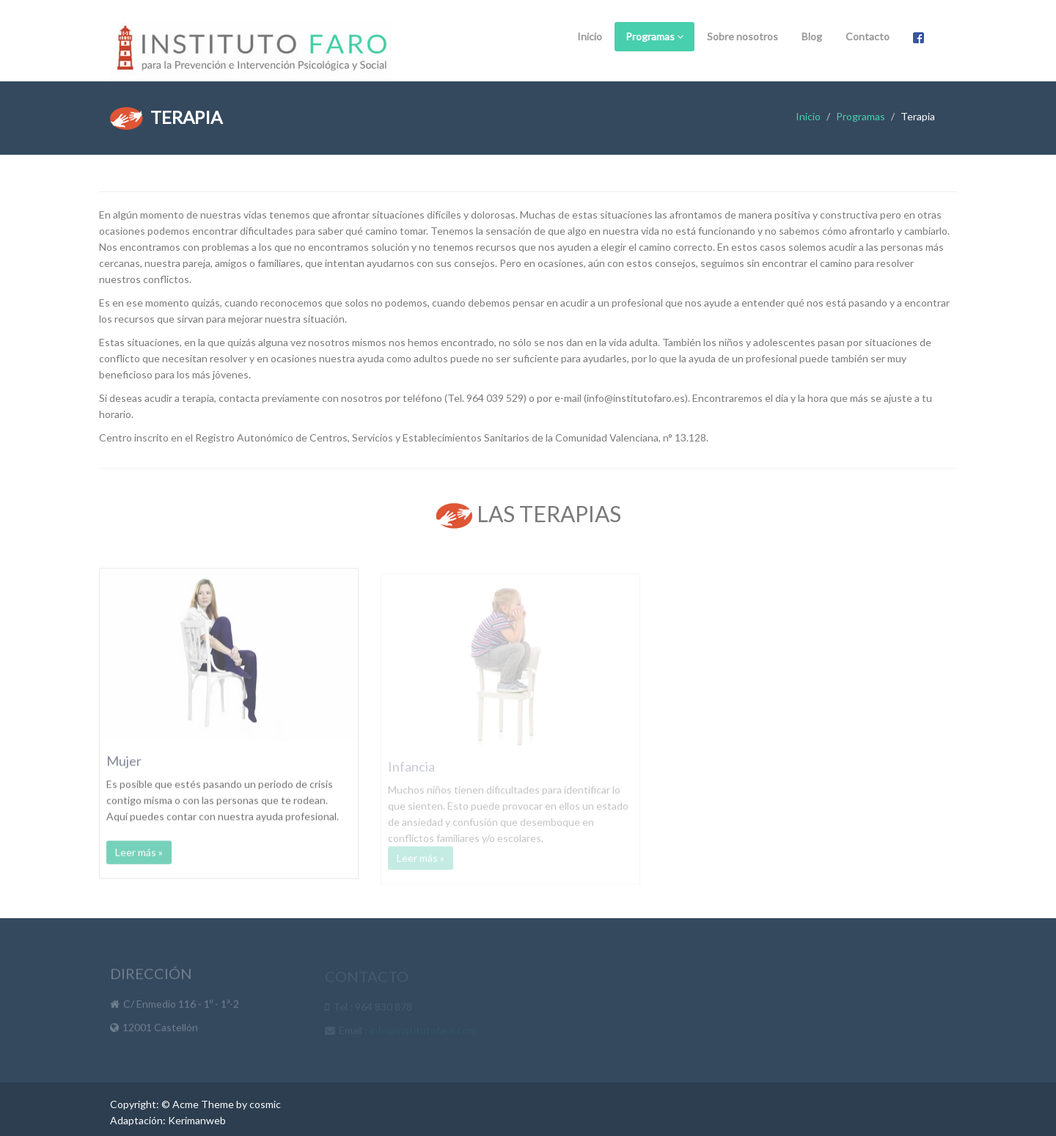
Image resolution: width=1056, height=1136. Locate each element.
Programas (654, 36)
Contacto (868, 36)
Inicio (589, 36)
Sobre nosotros (742, 36)
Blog (812, 36)
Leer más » (139, 859)
